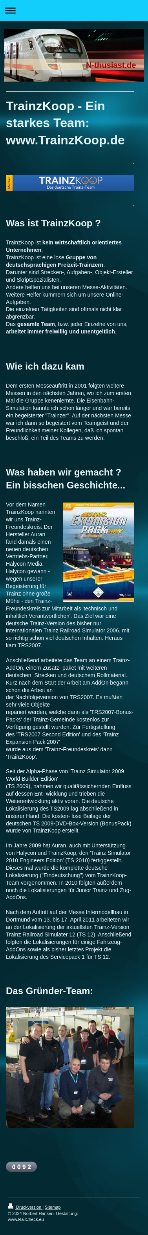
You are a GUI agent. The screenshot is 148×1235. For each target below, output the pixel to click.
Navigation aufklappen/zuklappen (74, 10)
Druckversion (25, 1207)
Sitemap (52, 1207)
